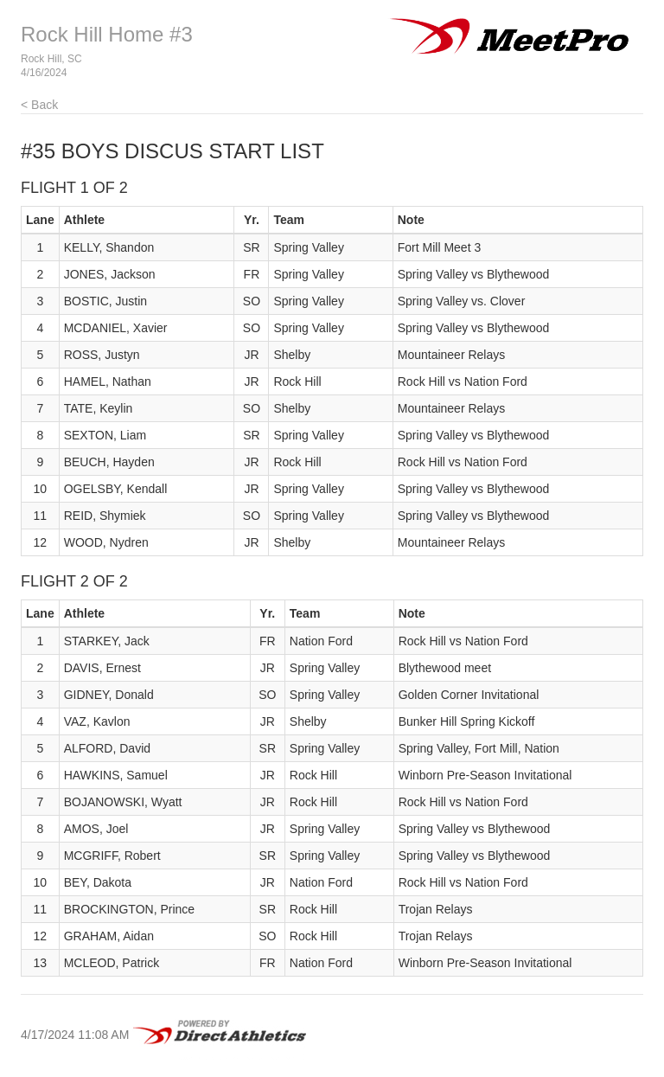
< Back (39, 105)
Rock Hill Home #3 (107, 34)
